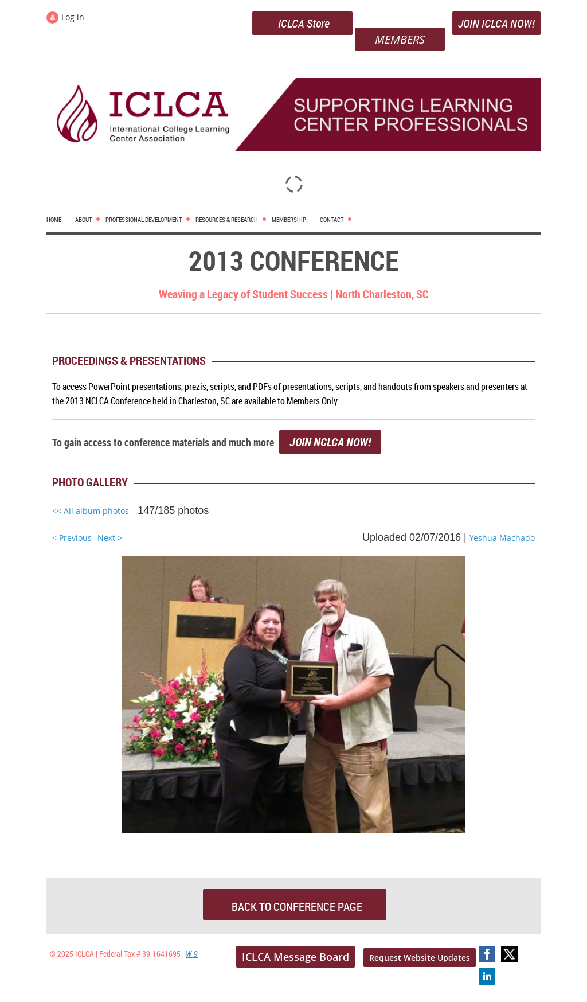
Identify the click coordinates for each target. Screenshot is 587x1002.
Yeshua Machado (502, 537)
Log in (72, 16)
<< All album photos (90, 510)
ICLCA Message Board (295, 957)
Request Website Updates (419, 957)
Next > (109, 537)
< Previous (72, 537)
